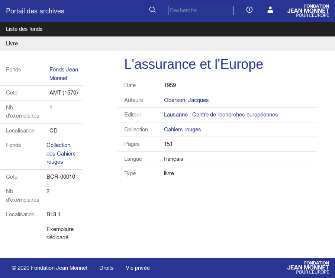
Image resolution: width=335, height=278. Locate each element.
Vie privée (138, 268)
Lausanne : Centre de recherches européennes (221, 114)
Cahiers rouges (182, 129)
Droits (106, 268)
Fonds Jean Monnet (63, 73)
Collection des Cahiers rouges (61, 153)
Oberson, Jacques (186, 100)
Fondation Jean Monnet (59, 268)
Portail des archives (35, 11)
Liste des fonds (24, 29)
